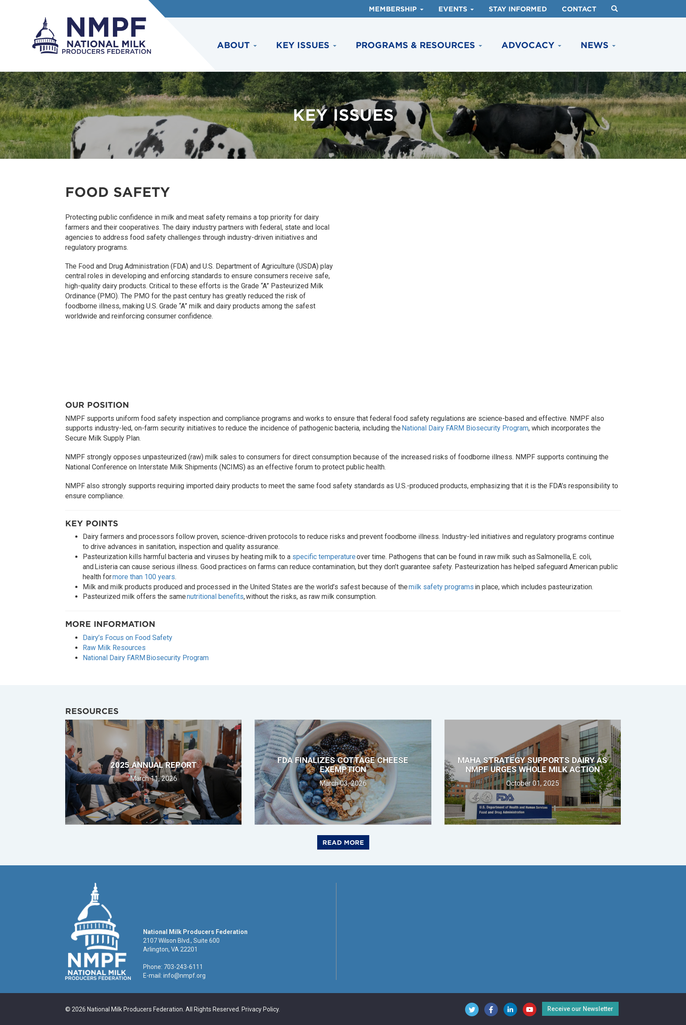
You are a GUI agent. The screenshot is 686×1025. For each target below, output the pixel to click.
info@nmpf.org (184, 975)
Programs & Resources (419, 45)
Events (456, 9)
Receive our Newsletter (580, 1008)
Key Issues (306, 45)
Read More (343, 842)
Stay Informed (518, 9)
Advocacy (531, 45)
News (598, 45)
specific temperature (324, 557)
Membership (396, 9)
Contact (579, 9)
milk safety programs (441, 587)
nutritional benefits (215, 596)
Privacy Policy (260, 1009)
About (237, 45)
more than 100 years (143, 577)
